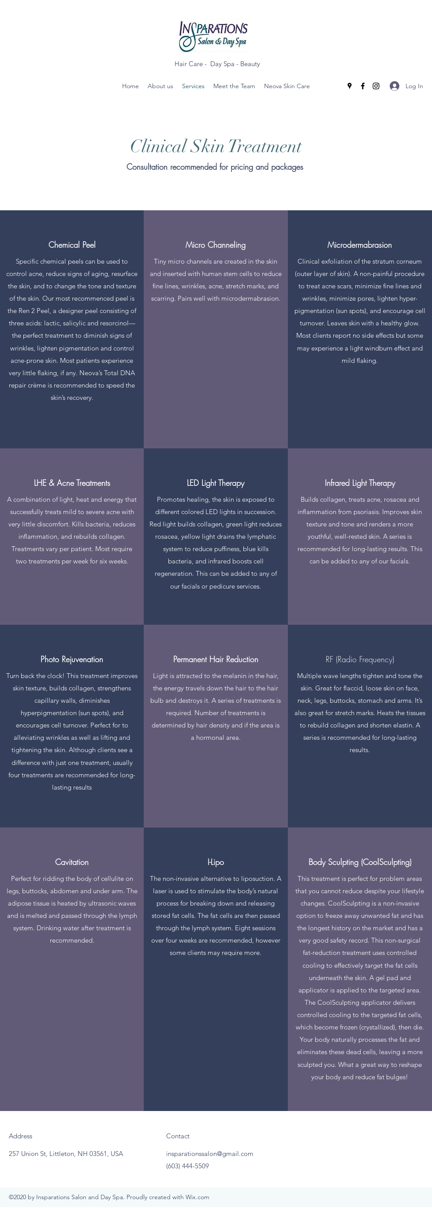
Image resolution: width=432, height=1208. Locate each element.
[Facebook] (362, 86)
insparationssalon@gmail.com (209, 1153)
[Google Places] (349, 86)
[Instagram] (376, 86)
